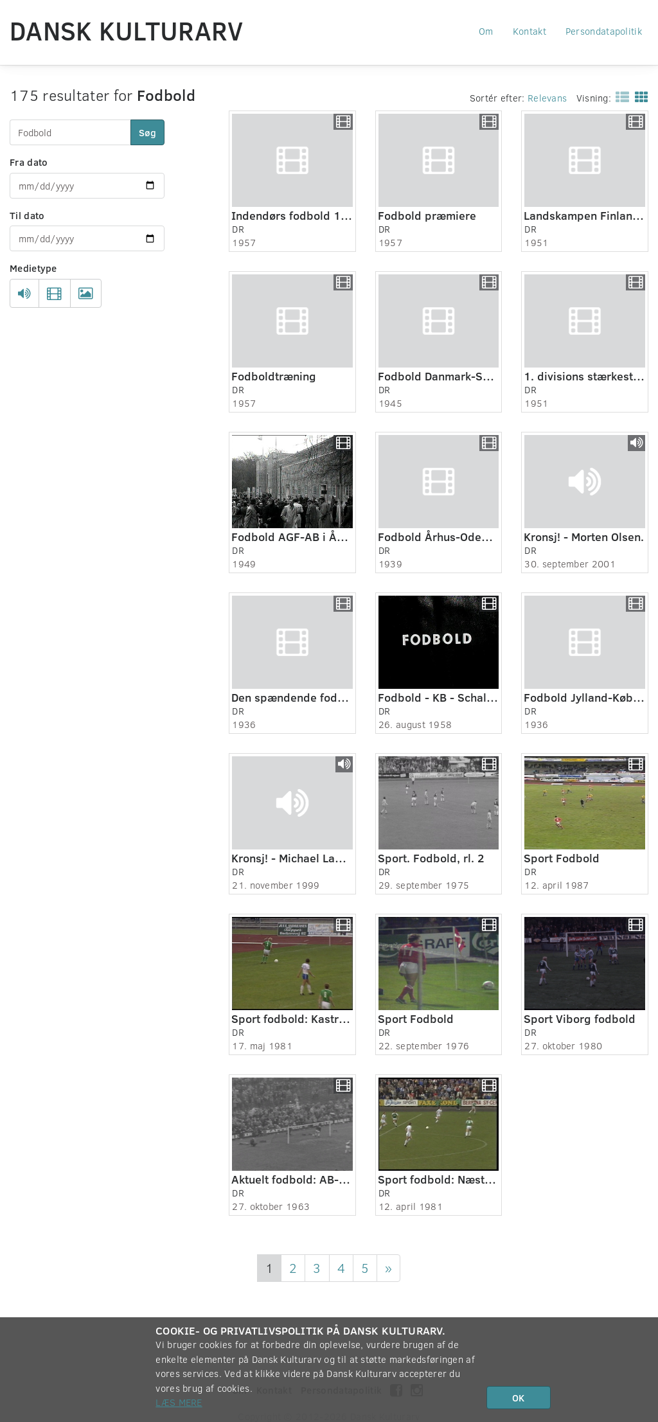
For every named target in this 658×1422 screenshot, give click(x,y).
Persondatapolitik (603, 30)
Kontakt (529, 30)
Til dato (27, 215)
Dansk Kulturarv (127, 30)
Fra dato (29, 162)
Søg (147, 132)
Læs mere (179, 1402)
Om (486, 30)
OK (518, 1397)
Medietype (33, 268)
